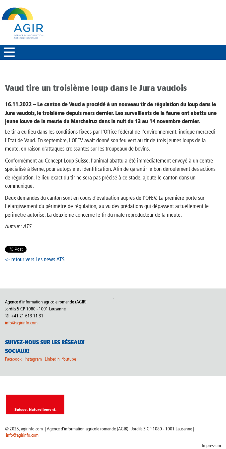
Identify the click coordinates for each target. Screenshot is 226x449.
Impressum (211, 445)
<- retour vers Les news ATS (35, 259)
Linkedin (53, 359)
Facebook (13, 359)
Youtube (69, 359)
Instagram (33, 359)
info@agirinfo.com (21, 323)
